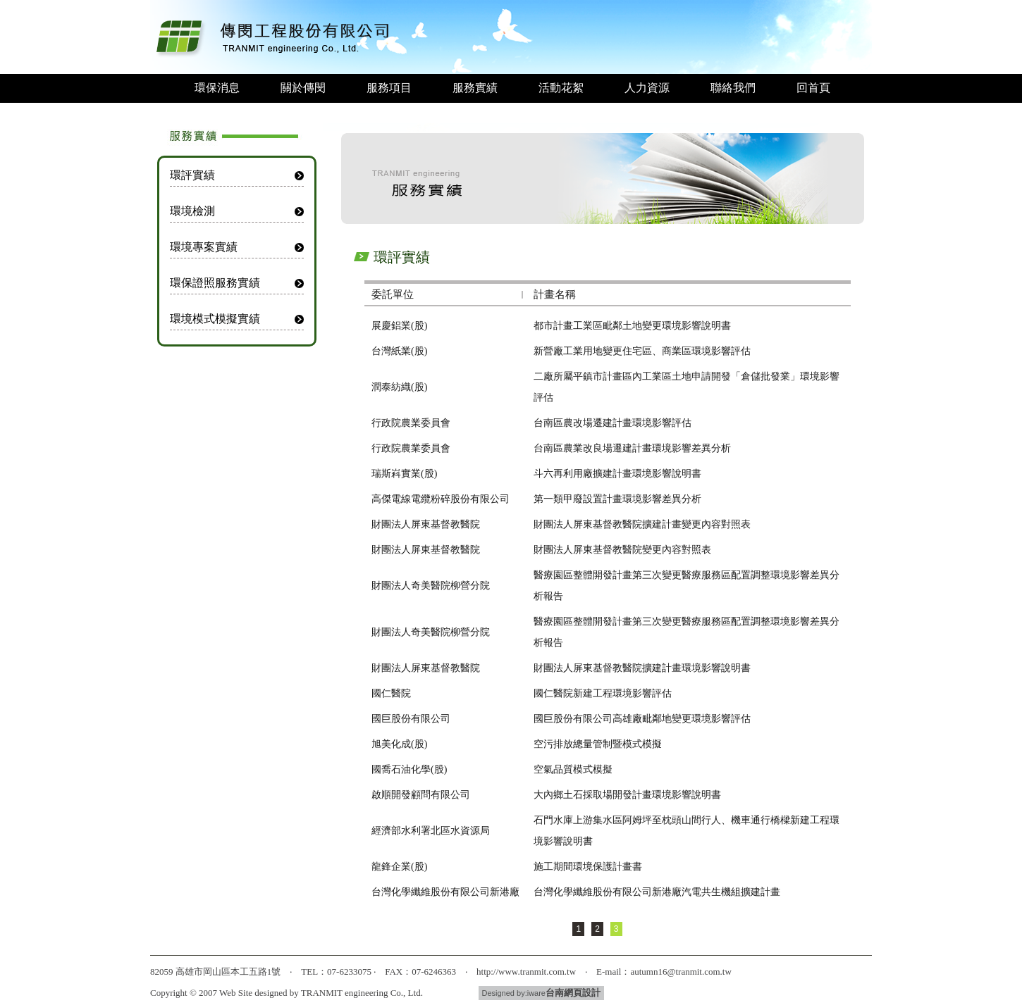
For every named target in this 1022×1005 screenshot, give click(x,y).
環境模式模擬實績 (215, 319)
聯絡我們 (733, 88)
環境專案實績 (204, 247)
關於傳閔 (303, 88)
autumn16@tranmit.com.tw (680, 971)
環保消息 (217, 88)
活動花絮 (561, 88)
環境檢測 (192, 211)
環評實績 (192, 175)
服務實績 (475, 88)
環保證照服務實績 (215, 283)
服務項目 (389, 88)
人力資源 (647, 88)
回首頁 (813, 88)
